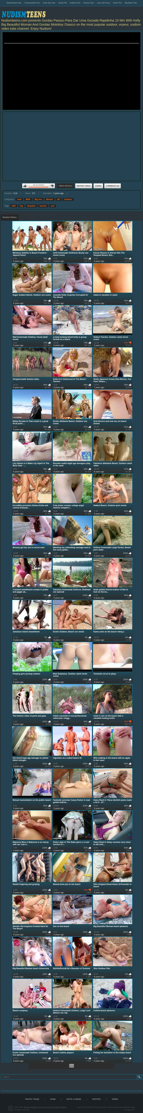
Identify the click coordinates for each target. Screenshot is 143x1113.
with (14, 206)
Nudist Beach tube (14, 3)
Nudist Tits (62, 3)
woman (43, 206)
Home (53, 1099)
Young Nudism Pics (32, 3)
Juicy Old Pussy (103, 3)
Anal (19, 199)
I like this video (25, 185)
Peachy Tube (88, 3)
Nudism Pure (75, 3)
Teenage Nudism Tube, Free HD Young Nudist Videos (45, 1107)
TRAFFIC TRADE (32, 1099)
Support (96, 1099)
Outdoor (68, 199)
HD (58, 199)
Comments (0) (112, 186)
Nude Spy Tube (49, 3)
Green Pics (117, 3)
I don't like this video (52, 185)
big (21, 206)
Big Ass (38, 199)
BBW (28, 199)
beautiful (31, 206)
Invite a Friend (74, 1099)
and (52, 206)
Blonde (49, 199)
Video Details (65, 186)
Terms (115, 1099)
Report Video (83, 186)
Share (98, 186)
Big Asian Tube (131, 3)
